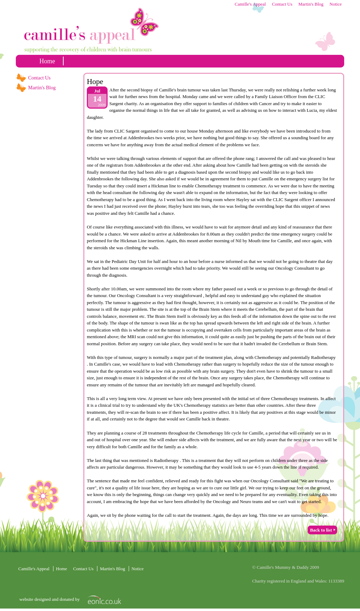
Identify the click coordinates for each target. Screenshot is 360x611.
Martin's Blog (310, 4)
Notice (335, 4)
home (47, 61)
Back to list (321, 530)
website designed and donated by (50, 599)
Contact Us (282, 4)
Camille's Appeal (250, 4)
